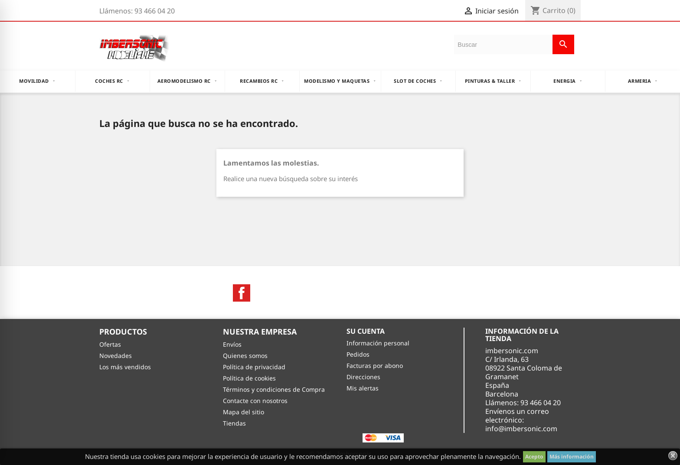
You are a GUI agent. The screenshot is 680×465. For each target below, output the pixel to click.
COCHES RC (112, 81)
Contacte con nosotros (255, 401)
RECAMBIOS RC (262, 81)
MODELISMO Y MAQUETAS (340, 81)
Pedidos (358, 354)
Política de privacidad (254, 367)
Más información (571, 456)
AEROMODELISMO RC (187, 81)
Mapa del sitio (243, 412)
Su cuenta (366, 331)
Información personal (378, 343)
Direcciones (363, 377)
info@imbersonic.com (521, 428)
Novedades (115, 355)
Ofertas (110, 344)
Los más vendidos (125, 367)
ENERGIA (567, 81)
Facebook (241, 293)
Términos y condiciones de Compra (274, 389)
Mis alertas (363, 388)
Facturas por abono (375, 365)
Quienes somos (245, 355)
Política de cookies (249, 378)
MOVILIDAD (37, 81)
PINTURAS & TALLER (493, 81)
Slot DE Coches (418, 81)
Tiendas (234, 423)
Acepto (534, 456)
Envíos (232, 344)
